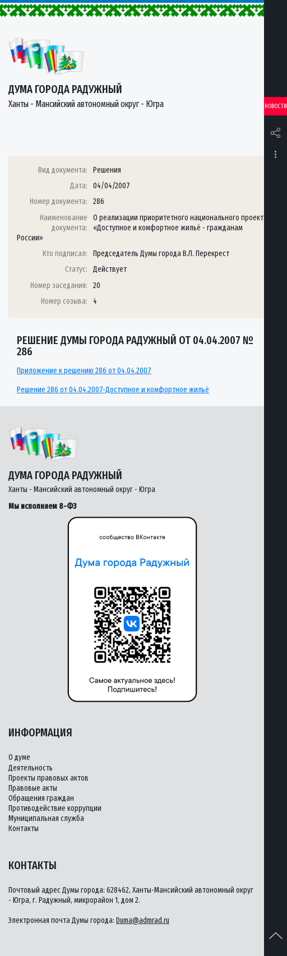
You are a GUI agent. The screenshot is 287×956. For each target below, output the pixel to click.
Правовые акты (32, 788)
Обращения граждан (41, 798)
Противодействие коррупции (54, 808)
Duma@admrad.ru (142, 920)
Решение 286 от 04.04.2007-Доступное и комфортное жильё (113, 390)
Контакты (23, 828)
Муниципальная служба (46, 818)
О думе (19, 757)
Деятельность (30, 768)
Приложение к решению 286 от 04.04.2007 (84, 370)
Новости (276, 106)
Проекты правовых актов (48, 778)
